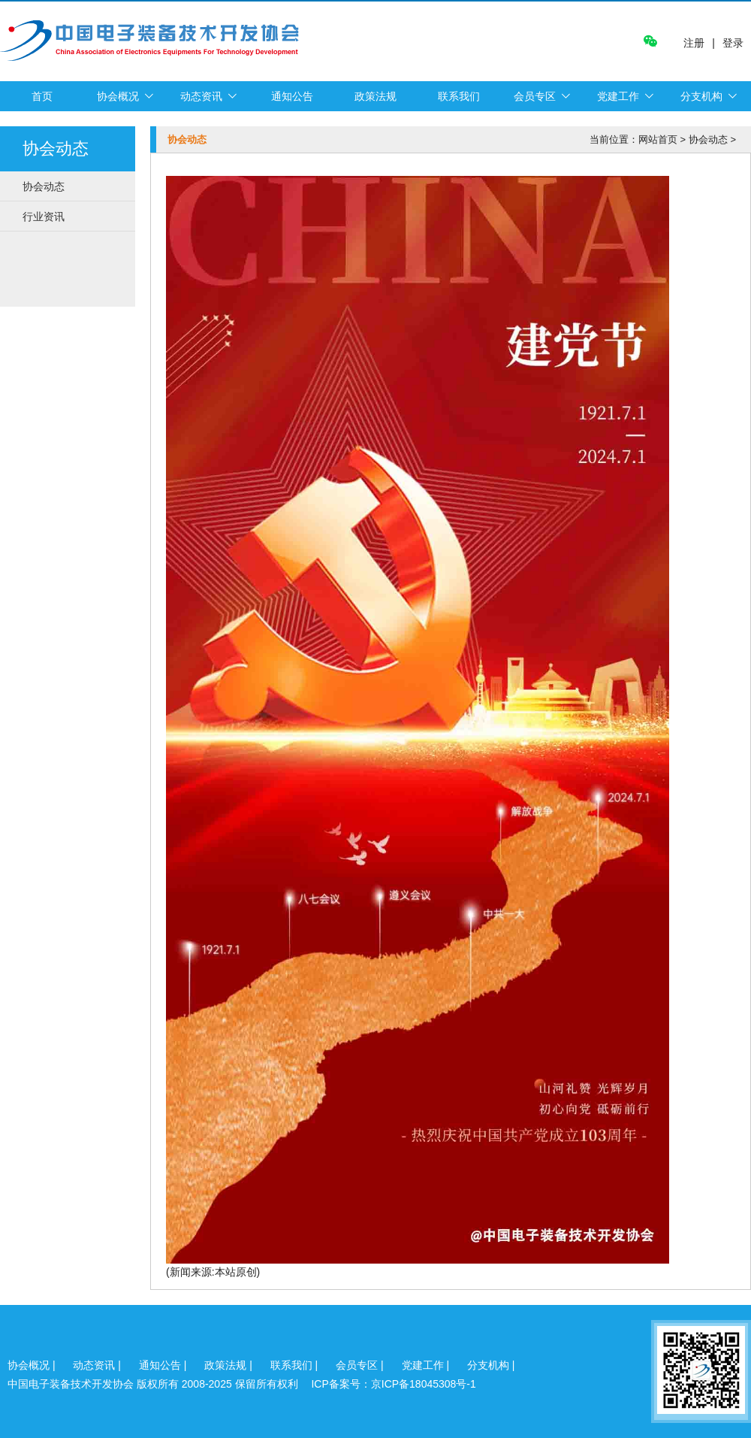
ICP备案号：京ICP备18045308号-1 (393, 1384)
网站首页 (657, 139)
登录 (732, 43)
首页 (42, 96)
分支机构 (701, 96)
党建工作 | (427, 1365)
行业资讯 (44, 216)
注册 (693, 43)
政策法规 (375, 96)
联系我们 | (295, 1365)
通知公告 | (164, 1365)
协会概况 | (33, 1365)
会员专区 (535, 96)
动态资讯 (201, 96)
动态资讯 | (98, 1365)
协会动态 (44, 186)
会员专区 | (361, 1365)
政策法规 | (229, 1365)
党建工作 (618, 96)
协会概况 (118, 96)
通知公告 (292, 96)
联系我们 (459, 96)
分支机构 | (491, 1365)
